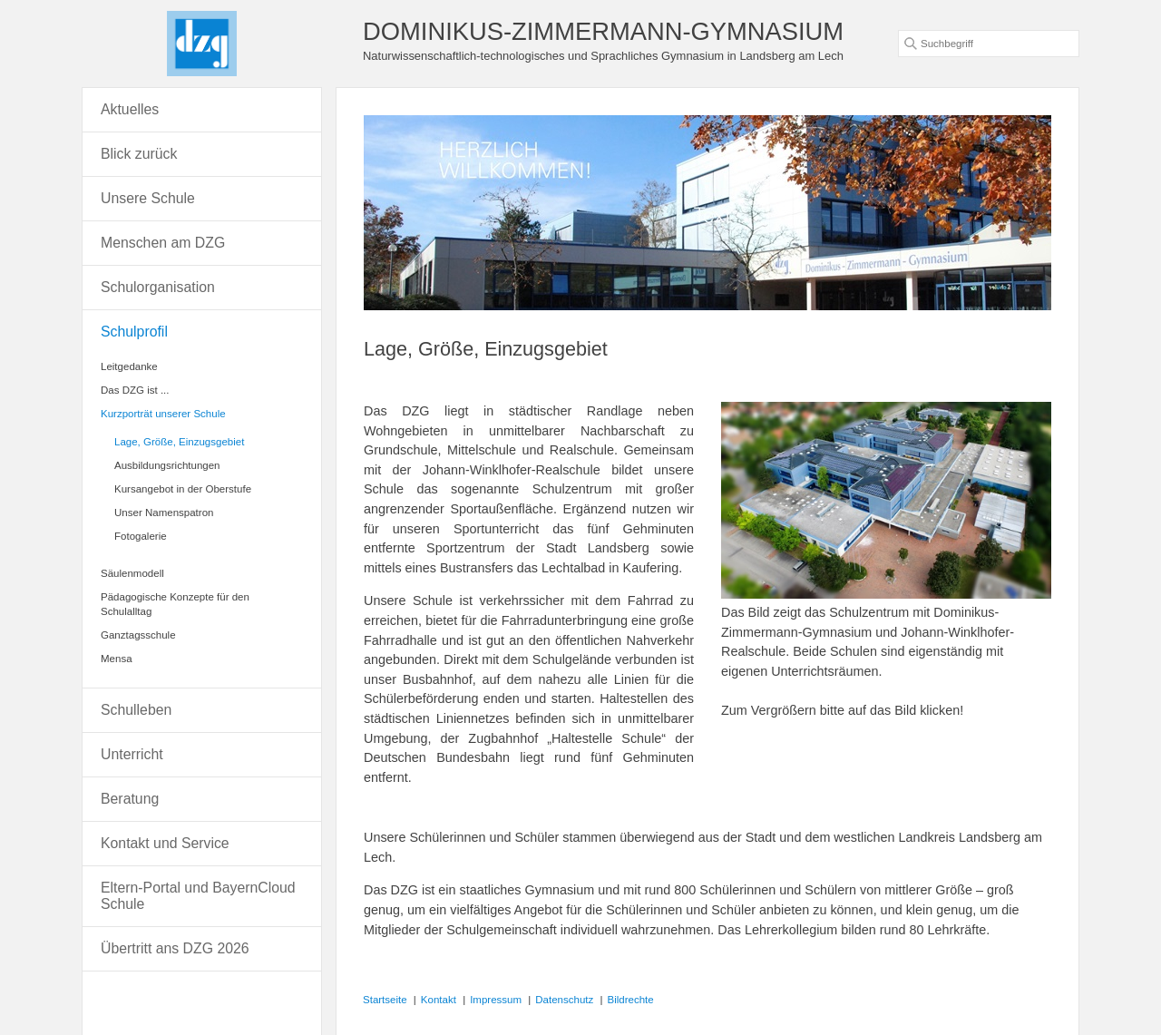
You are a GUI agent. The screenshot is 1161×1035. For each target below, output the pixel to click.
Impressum (496, 999)
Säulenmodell (132, 573)
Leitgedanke (129, 366)
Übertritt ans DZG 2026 (175, 948)
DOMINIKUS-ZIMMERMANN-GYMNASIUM (603, 31)
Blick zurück (139, 153)
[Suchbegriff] (988, 43)
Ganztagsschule (138, 635)
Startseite (385, 999)
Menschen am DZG (163, 242)
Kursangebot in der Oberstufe (182, 488)
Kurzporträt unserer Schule (163, 413)
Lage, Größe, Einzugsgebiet (179, 441)
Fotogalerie (140, 536)
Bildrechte (631, 999)
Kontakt (438, 999)
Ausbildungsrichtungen (167, 465)
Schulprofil (134, 331)
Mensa (116, 658)
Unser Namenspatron (163, 512)
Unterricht (132, 754)
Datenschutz (564, 999)
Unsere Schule (148, 198)
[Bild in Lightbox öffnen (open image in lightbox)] (886, 500)
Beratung (130, 798)
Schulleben (136, 710)
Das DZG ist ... (135, 390)
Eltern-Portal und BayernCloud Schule (198, 896)
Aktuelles (130, 109)
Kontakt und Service (165, 843)
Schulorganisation (158, 287)
